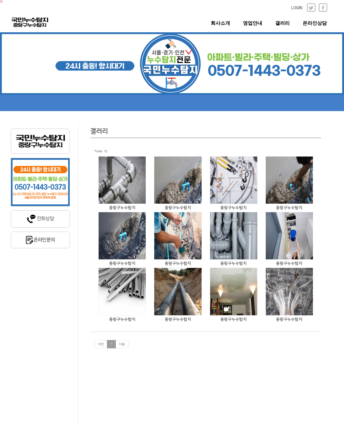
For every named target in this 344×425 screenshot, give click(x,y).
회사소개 (220, 23)
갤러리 (282, 23)
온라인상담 (315, 23)
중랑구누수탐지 (122, 208)
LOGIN (296, 8)
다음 (122, 344)
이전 (101, 344)
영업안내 (252, 23)
